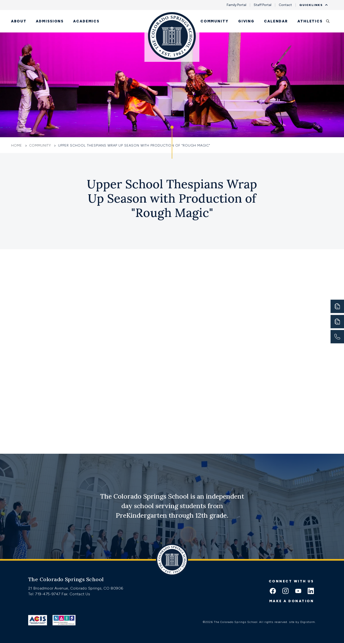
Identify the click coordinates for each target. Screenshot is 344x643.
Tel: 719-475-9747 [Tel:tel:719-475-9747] (44, 594)
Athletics (309, 21)
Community (214, 21)
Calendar (276, 21)
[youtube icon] (298, 591)
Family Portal (236, 5)
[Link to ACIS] (37, 620)
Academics (86, 21)
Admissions (50, 21)
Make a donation (291, 601)
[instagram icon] (285, 591)
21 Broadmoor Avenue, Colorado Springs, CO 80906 (75, 588)
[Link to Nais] (64, 620)
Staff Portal (262, 5)
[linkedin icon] (311, 591)
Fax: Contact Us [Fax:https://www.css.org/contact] (75, 594)
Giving (246, 21)
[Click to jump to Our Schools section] (172, 142)
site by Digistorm (302, 622)
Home (17, 145)
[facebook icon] (273, 591)
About (18, 21)
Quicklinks (312, 5)
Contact (285, 5)
